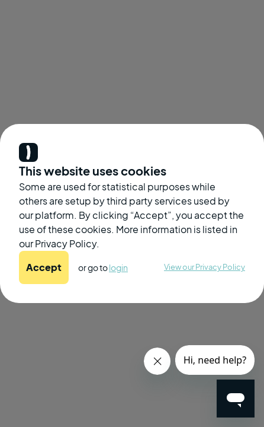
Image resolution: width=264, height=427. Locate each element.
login (118, 267)
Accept (44, 267)
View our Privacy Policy (204, 267)
